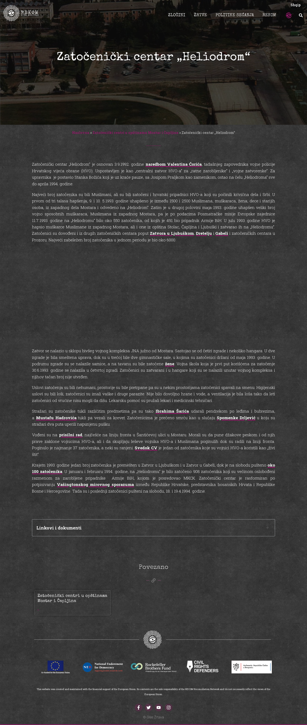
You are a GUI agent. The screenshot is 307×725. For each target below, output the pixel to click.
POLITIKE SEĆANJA (235, 15)
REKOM (269, 15)
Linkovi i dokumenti (59, 528)
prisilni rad (70, 434)
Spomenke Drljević (236, 417)
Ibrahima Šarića (172, 411)
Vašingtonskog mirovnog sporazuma (95, 484)
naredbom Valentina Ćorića (174, 164)
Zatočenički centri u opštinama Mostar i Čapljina (135, 132)
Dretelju (204, 233)
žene (169, 363)
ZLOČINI (176, 15)
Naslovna (80, 132)
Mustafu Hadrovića (56, 417)
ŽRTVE (200, 15)
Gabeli (221, 233)
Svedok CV (146, 447)
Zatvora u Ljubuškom (172, 233)
